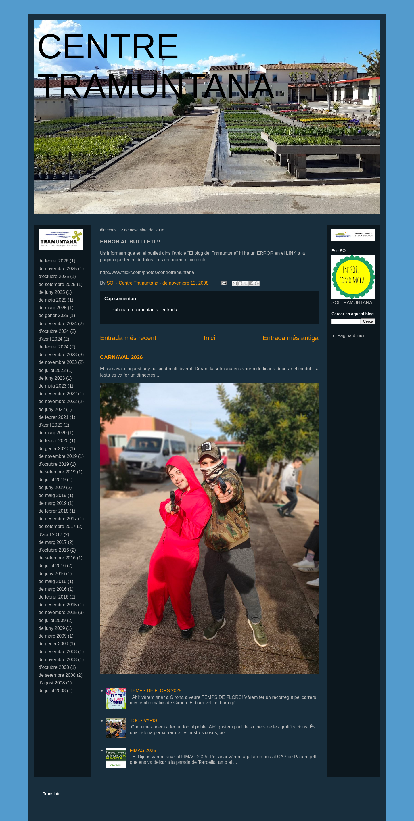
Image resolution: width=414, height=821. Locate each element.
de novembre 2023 (58, 362)
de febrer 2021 (53, 417)
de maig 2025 (52, 300)
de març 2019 (53, 503)
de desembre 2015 (58, 604)
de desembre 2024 (58, 323)
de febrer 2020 (53, 440)
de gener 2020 (53, 448)
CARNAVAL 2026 (121, 357)
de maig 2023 (52, 385)
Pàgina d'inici (350, 335)
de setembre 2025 (57, 284)
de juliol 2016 (52, 565)
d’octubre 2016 (54, 550)
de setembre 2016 (57, 557)
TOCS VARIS (143, 720)
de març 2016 (53, 589)
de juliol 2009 (52, 620)
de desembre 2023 (58, 354)
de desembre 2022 (58, 393)
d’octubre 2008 (54, 667)
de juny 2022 (52, 409)
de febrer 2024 (53, 346)
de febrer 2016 (53, 596)
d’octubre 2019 (54, 464)
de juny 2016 (52, 573)
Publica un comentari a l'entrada (144, 309)
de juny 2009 (52, 628)
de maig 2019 (52, 495)
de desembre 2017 (58, 518)
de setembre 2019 (57, 471)
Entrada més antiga (291, 338)
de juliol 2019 (52, 479)
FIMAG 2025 (143, 750)
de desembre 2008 (58, 651)
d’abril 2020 (50, 425)
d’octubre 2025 (54, 276)
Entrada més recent (128, 338)
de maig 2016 (52, 581)
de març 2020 (53, 432)
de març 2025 (53, 307)
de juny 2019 (52, 487)
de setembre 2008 (57, 675)
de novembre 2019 (58, 456)
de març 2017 (53, 542)
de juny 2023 (52, 378)
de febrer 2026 (53, 260)
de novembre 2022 (58, 401)
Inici (209, 338)
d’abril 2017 (50, 534)
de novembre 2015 (58, 612)
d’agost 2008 (52, 682)
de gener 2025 (53, 315)
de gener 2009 (53, 643)
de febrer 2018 (53, 511)
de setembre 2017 (57, 526)
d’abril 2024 (50, 339)
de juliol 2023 (52, 370)
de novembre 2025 (58, 268)
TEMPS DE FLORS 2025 (155, 690)
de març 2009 (53, 636)
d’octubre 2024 (54, 331)
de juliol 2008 (52, 690)
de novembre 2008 (58, 659)
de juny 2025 (52, 292)
